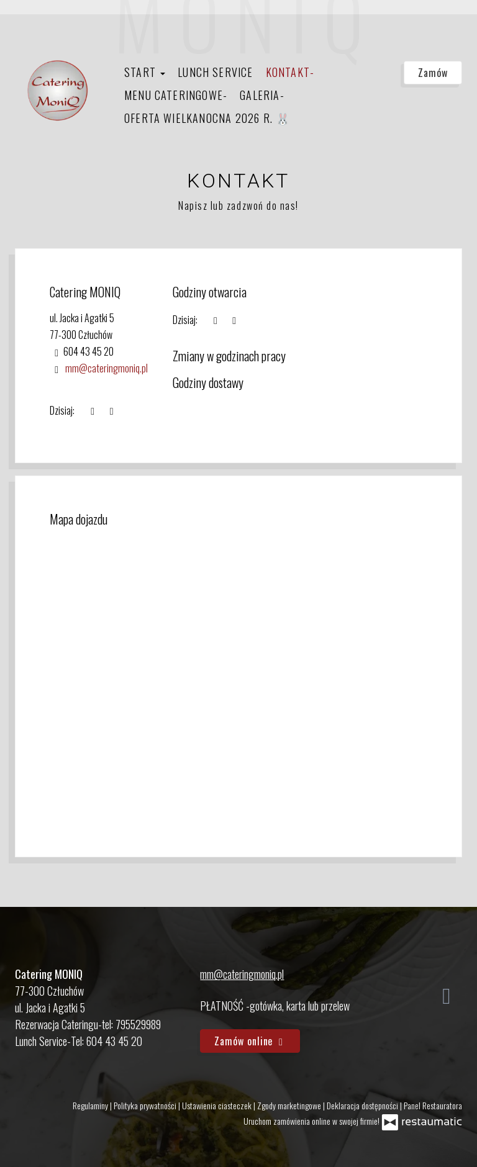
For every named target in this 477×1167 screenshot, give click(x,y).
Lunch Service (215, 72)
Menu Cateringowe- (175, 95)
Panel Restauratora (433, 1105)
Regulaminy (91, 1105)
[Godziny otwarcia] (234, 320)
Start (144, 72)
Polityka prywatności (146, 1105)
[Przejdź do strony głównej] (58, 91)
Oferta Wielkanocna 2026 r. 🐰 (207, 118)
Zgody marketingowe (290, 1105)
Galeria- (262, 95)
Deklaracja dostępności (363, 1105)
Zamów (433, 72)
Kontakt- (290, 72)
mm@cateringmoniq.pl (106, 368)
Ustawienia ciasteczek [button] (217, 1105)
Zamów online (250, 1041)
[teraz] (215, 320)
